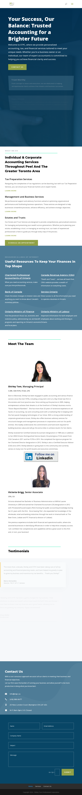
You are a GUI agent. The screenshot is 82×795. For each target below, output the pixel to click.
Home (30, 786)
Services (38, 786)
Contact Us (17, 67)
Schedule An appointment (21, 243)
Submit (67, 772)
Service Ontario (49, 292)
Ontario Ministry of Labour (55, 311)
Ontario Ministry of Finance (19, 311)
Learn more (10, 191)
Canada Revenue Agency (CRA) (57, 275)
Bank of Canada (13, 292)
